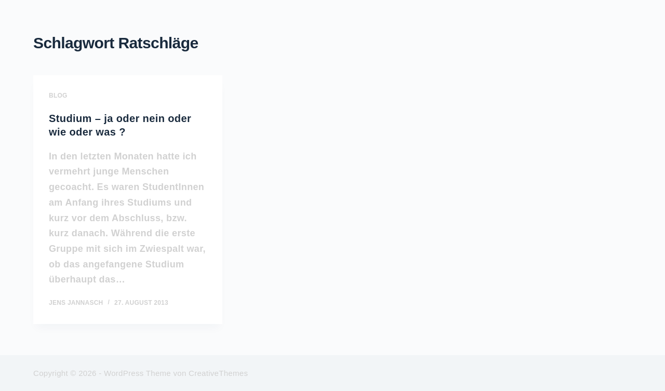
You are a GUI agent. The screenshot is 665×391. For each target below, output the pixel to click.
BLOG (58, 95)
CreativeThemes (218, 373)
